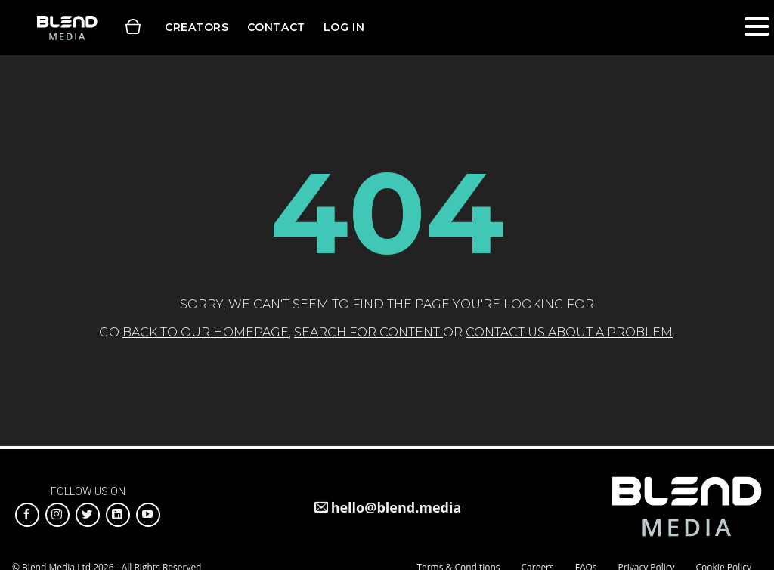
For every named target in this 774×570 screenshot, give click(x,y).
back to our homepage (205, 332)
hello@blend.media (396, 507)
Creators (197, 27)
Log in (344, 27)
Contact (276, 27)
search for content (368, 332)
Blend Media (66, 28)
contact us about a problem (569, 332)
